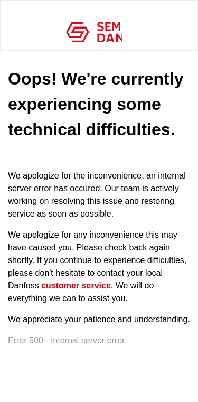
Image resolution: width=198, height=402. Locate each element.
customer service (76, 285)
